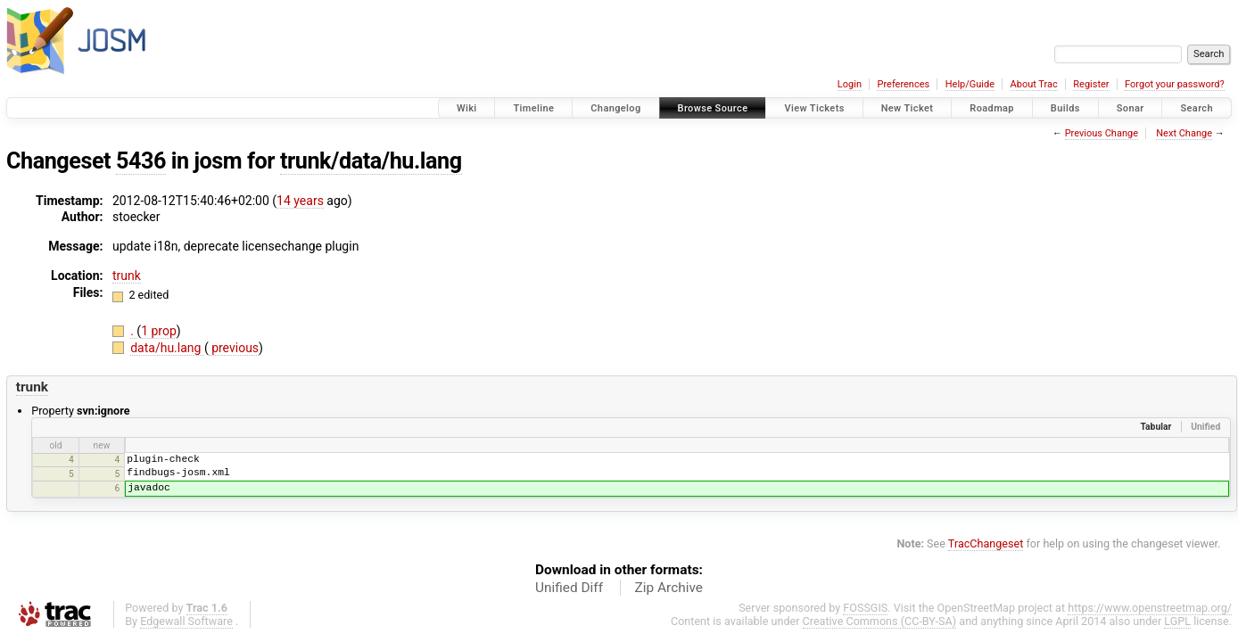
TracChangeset (986, 543)
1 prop (159, 331)
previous (234, 348)
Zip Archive (669, 588)
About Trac (1034, 84)
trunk (126, 275)
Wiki (467, 108)
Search (1196, 108)
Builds (1065, 108)
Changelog (615, 108)
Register (1091, 84)
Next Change (1184, 133)
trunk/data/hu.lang (371, 161)
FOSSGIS (865, 607)
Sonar (1130, 108)
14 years (300, 200)
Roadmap (992, 108)
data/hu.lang (167, 348)
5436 (141, 161)
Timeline (533, 108)
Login (850, 84)
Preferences (903, 84)
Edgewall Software (186, 621)
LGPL (1177, 621)
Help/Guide (970, 84)
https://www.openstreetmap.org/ (1150, 607)
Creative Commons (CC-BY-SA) (880, 621)
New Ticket (907, 108)
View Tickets (814, 108)
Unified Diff (569, 588)
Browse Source (713, 108)
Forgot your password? (1175, 84)
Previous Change (1101, 133)
